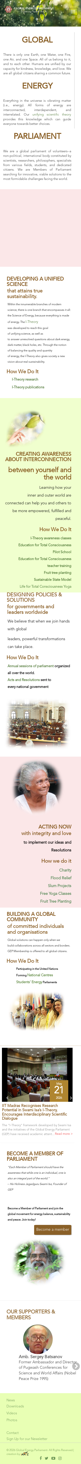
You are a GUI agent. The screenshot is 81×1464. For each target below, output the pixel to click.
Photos (11, 1420)
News (10, 1400)
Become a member (52, 1230)
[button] (5, 1096)
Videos (11, 1413)
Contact (12, 1433)
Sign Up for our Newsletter (26, 1439)
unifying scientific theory (51, 114)
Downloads (15, 1406)
